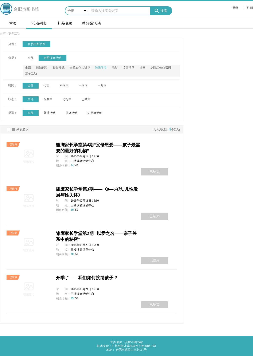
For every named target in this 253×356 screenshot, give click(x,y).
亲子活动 (31, 73)
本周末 (64, 85)
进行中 (67, 99)
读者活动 (129, 67)
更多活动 (14, 33)
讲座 (142, 67)
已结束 (86, 99)
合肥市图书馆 (36, 44)
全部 (31, 57)
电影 (115, 67)
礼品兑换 (65, 23)
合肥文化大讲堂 (80, 67)
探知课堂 (42, 67)
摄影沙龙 (59, 67)
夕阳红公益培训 (160, 67)
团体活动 (71, 113)
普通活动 (49, 113)
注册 (250, 7)
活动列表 (39, 23)
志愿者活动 (94, 113)
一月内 (102, 85)
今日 (47, 85)
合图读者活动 (52, 57)
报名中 (48, 99)
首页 (13, 23)
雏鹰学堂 (101, 67)
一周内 (83, 85)
